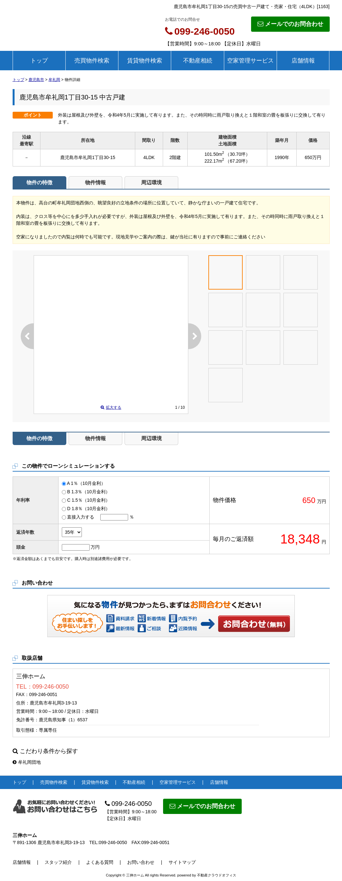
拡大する (111, 407)
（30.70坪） (237, 154)
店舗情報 (303, 60)
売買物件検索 (91, 60)
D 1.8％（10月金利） (88, 508)
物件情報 (95, 182)
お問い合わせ (254, 623)
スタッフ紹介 (58, 862)
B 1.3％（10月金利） (88, 491)
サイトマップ (182, 862)
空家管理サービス (250, 60)
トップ (39, 60)
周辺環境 (151, 182)
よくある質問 (99, 862)
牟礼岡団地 (27, 762)
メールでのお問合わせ (290, 24)
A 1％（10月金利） (86, 483)
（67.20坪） (237, 161)
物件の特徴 (39, 182)
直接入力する (80, 517)
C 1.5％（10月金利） (88, 500)
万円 (95, 547)
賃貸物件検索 (144, 60)
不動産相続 (197, 60)
